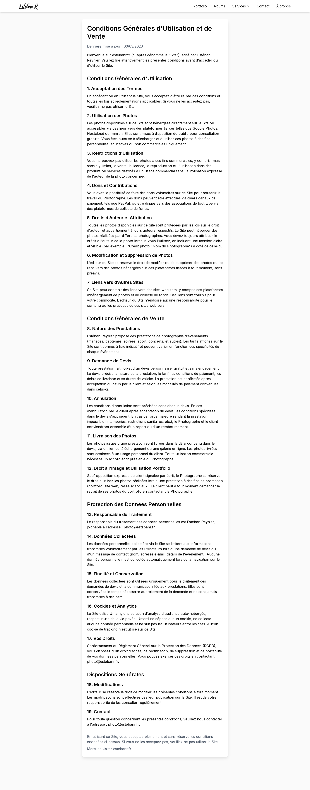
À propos (283, 6)
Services (241, 6)
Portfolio (200, 6)
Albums (219, 6)
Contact (263, 6)
